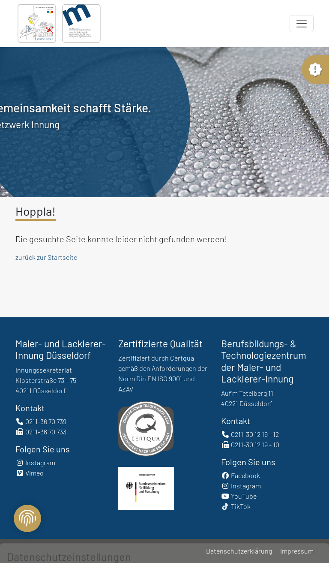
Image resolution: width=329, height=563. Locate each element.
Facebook (240, 475)
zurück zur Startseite (46, 257)
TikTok (236, 506)
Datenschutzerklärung (239, 551)
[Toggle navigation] (302, 23)
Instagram (35, 462)
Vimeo (29, 473)
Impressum (297, 551)
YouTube (239, 496)
